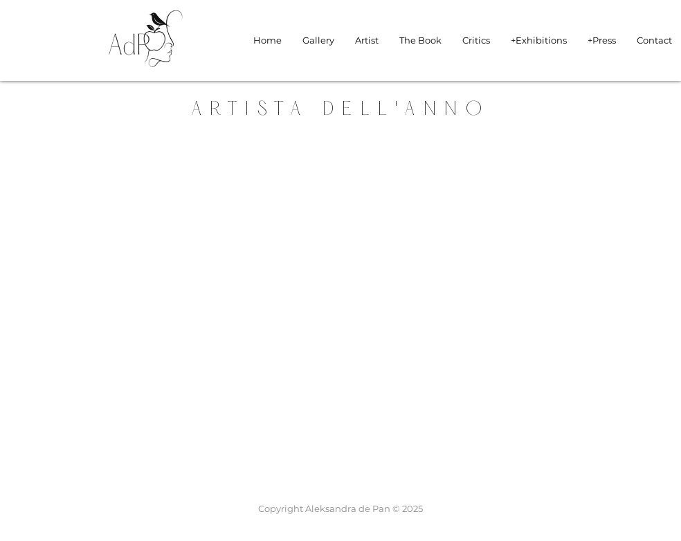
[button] (538, 40)
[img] (145, 73)
